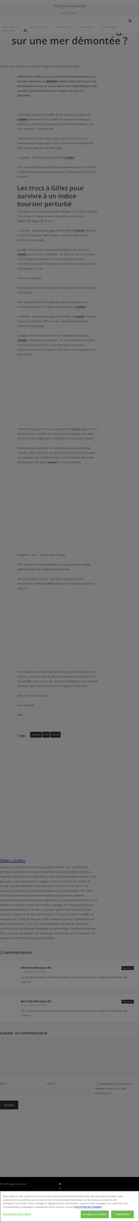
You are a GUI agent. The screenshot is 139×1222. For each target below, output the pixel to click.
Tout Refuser (122, 1214)
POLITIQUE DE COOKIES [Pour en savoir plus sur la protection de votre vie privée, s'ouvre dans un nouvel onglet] (88, 1207)
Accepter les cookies (95, 1214)
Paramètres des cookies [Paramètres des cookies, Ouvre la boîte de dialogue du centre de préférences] (17, 1214)
